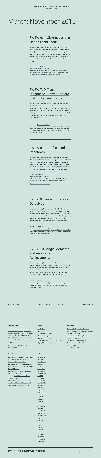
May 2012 (40, 397)
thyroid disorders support (44, 182)
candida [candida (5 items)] (11, 330)
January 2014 (41, 369)
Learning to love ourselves (63, 231)
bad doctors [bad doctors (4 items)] (30, 328)
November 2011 (42, 411)
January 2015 (41, 357)
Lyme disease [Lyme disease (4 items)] (15, 339)
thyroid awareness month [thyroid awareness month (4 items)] (22, 345)
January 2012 (41, 406)
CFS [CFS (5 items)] (17, 330)
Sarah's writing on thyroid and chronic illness (50, 340)
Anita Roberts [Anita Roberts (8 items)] (11, 328)
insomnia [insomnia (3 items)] (19, 337)
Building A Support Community (40, 178)
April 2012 (40, 399)
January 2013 (41, 380)
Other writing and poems (44, 338)
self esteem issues (55, 74)
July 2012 (40, 392)
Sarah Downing (12, 357)
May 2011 (40, 425)
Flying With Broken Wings (43, 68)
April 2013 (40, 376)
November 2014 (42, 361)
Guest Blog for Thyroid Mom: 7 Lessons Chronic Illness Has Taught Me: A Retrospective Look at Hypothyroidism (80, 331)
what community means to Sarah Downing (40, 184)
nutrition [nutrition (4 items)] (25, 339)
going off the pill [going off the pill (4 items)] (23, 335)
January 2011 (41, 434)
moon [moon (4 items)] (21, 339)
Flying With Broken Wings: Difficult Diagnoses (53, 130)
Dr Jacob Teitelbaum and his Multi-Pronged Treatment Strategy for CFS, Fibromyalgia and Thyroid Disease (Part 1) (21, 383)
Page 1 (41, 304)
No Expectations (71, 345)
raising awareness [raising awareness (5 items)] (18, 342)
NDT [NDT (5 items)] (23, 339)
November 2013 (42, 371)
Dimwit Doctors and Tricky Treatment (43, 128)
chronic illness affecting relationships (42, 70)
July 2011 (40, 420)
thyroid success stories (54, 285)
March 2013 (41, 378)
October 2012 (41, 387)
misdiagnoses (38, 132)
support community (58, 180)
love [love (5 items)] (12, 339)
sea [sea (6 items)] (32, 342)
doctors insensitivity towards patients (61, 128)
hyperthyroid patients (51, 283)
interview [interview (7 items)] (23, 337)
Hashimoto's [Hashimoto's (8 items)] (29, 335)
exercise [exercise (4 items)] (19, 333)
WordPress (90, 451)
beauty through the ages (56, 230)
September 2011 (42, 415)
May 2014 (40, 366)
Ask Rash (41, 331)
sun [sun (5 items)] (11, 345)
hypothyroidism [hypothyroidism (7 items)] (14, 337)
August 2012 (41, 390)
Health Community (44, 180)
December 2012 (42, 383)
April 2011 (40, 427)
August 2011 (41, 418)
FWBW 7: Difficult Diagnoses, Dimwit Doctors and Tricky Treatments (49, 94)
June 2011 (40, 422)
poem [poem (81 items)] (10, 342)
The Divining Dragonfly (44, 336)
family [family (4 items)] (23, 333)
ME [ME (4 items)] (18, 339)
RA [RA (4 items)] (13, 342)
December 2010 (42, 436)
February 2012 (41, 404)
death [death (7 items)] (9, 333)
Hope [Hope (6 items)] (9, 337)
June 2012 (40, 394)
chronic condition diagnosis (40, 126)
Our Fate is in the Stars (73, 347)
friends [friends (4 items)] (18, 335)
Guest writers (41, 329)
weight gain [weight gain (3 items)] (15, 347)
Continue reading (35, 117)
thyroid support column (35, 287)
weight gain (40, 233)
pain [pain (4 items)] (28, 339)
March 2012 (41, 401)
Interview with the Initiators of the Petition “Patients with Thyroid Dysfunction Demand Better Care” (20, 359)
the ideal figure (33, 233)
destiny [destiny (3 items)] (12, 333)
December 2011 (42, 408)
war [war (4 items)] (12, 347)
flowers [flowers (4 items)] (25, 333)
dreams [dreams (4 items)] (16, 333)
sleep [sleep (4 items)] (9, 345)
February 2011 (41, 432)
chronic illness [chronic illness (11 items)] (27, 331)
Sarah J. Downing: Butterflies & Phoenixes (50, 6)
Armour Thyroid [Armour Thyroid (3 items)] (17, 328)
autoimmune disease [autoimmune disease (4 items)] (24, 328)
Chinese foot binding (35, 231)
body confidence (67, 230)
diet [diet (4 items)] (14, 333)
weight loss (46, 233)
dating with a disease (57, 70)
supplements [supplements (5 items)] (14, 345)
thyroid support (64, 285)
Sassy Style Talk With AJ (45, 333)
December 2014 (42, 359)
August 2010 (41, 441)
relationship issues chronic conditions (41, 74)
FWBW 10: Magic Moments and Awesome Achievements (49, 253)
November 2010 (42, 439)
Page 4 (60, 304)
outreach (51, 180)
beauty (35, 230)
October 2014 (41, 364)
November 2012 (42, 385)
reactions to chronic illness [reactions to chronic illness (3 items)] (26, 342)
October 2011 (41, 413)
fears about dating (38, 72)
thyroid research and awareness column (60, 182)
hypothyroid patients (62, 283)
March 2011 (41, 429)
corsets (42, 231)
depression (11, 364)
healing (37, 180)
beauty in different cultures (43, 230)
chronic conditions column (53, 126)
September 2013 (42, 373)
